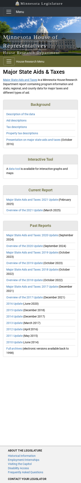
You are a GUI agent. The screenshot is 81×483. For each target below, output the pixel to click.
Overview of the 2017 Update (24, 297)
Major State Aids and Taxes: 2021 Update (32, 199)
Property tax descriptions (22, 133)
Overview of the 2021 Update (24, 210)
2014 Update (14, 316)
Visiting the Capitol (20, 464)
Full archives (14, 348)
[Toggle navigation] (8, 12)
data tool (14, 168)
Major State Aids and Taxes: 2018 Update (32, 269)
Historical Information (22, 455)
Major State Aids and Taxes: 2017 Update (32, 286)
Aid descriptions (16, 120)
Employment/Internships (23, 459)
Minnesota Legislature (39, 3)
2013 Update (14, 323)
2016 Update (14, 303)
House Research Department (31, 53)
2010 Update (14, 342)
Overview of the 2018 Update (24, 280)
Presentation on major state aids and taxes (33, 139)
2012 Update (14, 329)
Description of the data (20, 114)
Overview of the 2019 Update (24, 263)
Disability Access (18, 468)
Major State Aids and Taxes (20, 79)
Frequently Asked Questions (25, 472)
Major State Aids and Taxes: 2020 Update (32, 235)
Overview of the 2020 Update (24, 246)
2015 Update (14, 310)
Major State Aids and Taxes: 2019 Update (32, 252)
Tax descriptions (16, 127)
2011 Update (14, 335)
